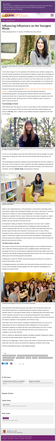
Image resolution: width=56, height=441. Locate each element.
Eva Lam (35, 358)
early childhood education (9, 355)
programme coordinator (8, 358)
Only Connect (6, 404)
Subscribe (5, 417)
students (28, 358)
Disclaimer (22, 437)
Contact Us (17, 437)
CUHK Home (4, 437)
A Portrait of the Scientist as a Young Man (14, 381)
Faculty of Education (8, 360)
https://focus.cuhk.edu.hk (10, 9)
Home (17, 15)
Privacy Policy (28, 437)
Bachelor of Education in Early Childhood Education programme (32, 355)
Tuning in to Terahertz (34, 381)
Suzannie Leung (20, 358)
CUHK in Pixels (11, 437)
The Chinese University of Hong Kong (12, 431)
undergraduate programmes (45, 358)
